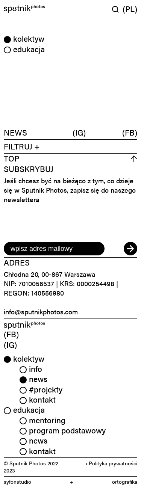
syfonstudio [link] (17, 481)
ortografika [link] (124, 481)
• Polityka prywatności (111, 463)
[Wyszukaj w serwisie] (117, 9)
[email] (54, 248)
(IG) (79, 132)
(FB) (129, 132)
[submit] (130, 248)
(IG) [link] (10, 344)
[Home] (36, 9)
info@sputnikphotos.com (41, 311)
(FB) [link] (11, 334)
